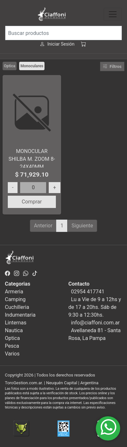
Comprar (32, 202)
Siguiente (82, 226)
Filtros (112, 66)
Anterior (43, 226)
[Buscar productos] (63, 33)
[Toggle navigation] (113, 14)
